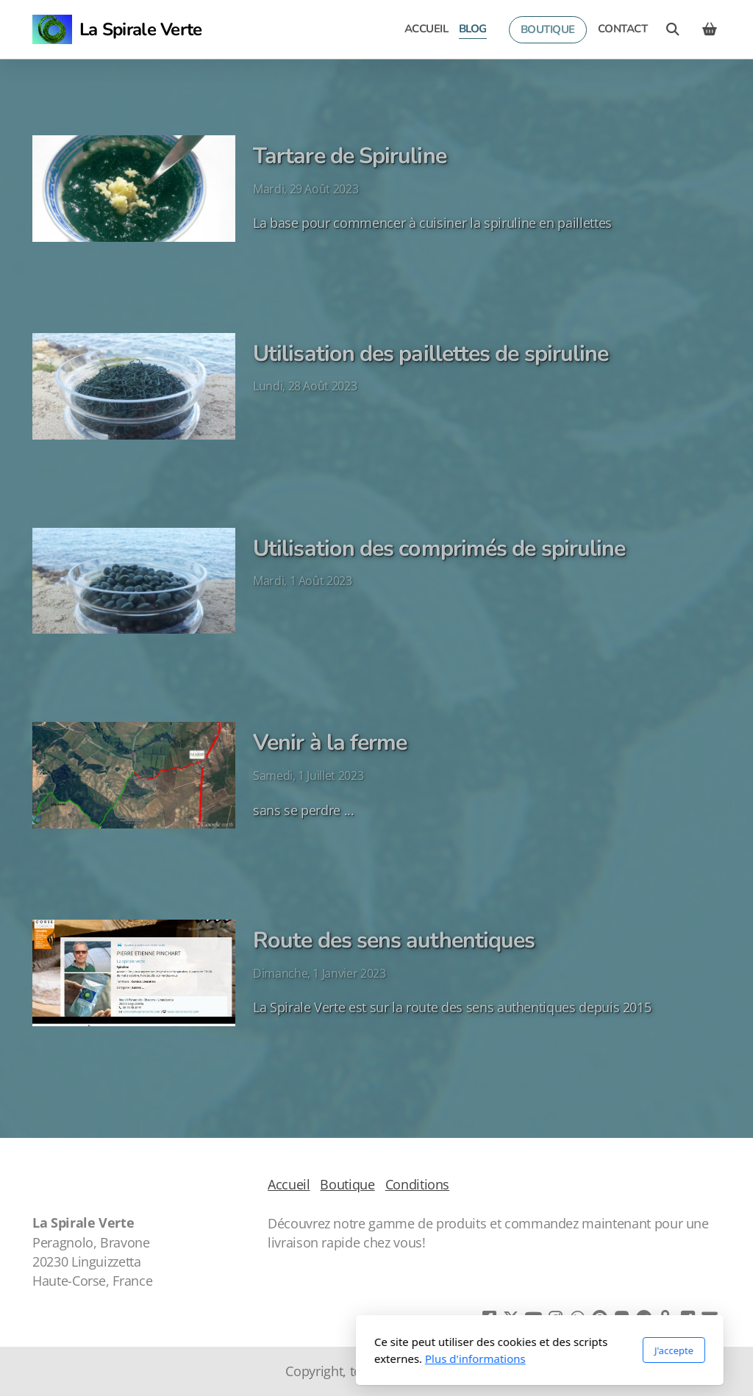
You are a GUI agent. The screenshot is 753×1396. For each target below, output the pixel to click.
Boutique (347, 1184)
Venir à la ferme (330, 742)
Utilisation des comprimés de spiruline (439, 548)
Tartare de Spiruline (349, 155)
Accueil (289, 1184)
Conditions (417, 1184)
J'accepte (510, 1350)
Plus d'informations (312, 1358)
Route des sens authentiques (394, 940)
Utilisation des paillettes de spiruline (430, 353)
